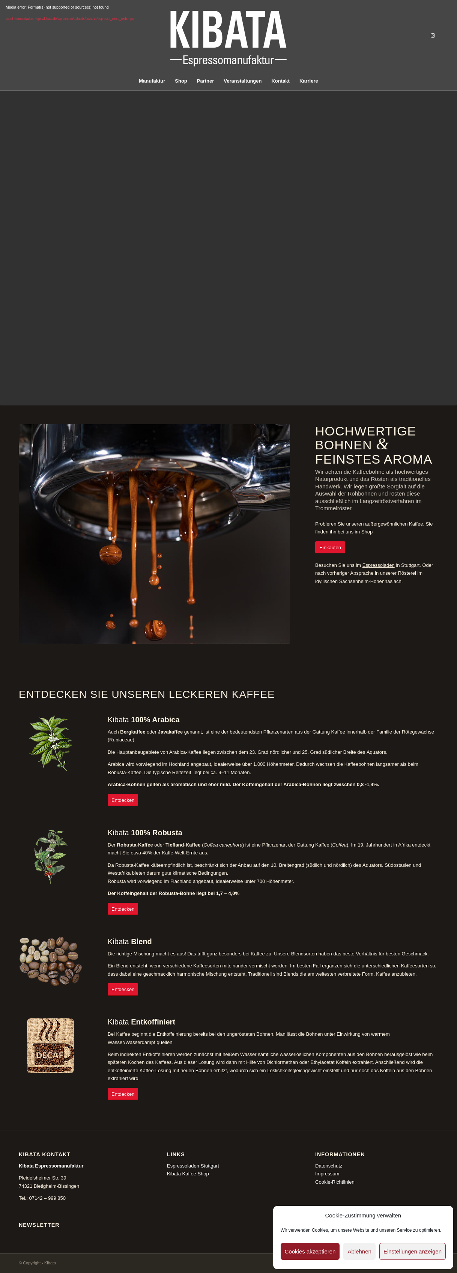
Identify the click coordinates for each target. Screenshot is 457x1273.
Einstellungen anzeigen (412, 1251)
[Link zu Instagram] (432, 35)
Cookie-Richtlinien (335, 1182)
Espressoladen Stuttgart (193, 1166)
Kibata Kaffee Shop (188, 1174)
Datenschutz (328, 1166)
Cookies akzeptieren (310, 1251)
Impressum (327, 1174)
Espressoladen (378, 565)
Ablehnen (359, 1251)
